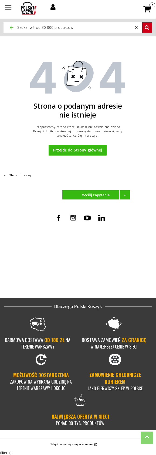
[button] (8, 8)
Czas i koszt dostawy (103, 240)
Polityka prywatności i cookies (38, 264)
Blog (17, 288)
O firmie (20, 269)
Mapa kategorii (26, 274)
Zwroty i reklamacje (102, 249)
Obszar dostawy (20, 175)
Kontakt (20, 240)
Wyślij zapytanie (106, 194)
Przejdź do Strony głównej (77, 150)
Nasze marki (24, 279)
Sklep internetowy (71, 444)
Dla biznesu (23, 283)
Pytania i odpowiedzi (103, 254)
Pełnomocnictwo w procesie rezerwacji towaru (36, 247)
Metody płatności (100, 245)
